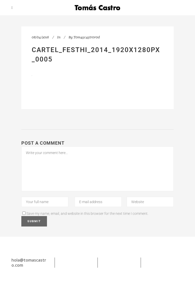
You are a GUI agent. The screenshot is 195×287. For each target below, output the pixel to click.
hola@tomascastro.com (28, 262)
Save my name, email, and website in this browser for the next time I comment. (87, 214)
